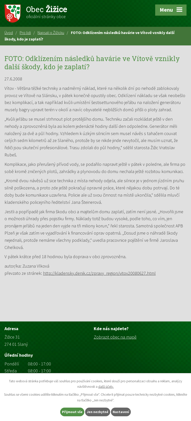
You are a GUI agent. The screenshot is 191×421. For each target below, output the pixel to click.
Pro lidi (25, 32)
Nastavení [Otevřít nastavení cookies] (121, 412)
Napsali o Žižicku (51, 32)
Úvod (8, 32)
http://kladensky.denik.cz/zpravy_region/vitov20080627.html (99, 273)
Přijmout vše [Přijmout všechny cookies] (72, 412)
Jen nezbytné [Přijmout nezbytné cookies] (98, 412)
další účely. (106, 386)
